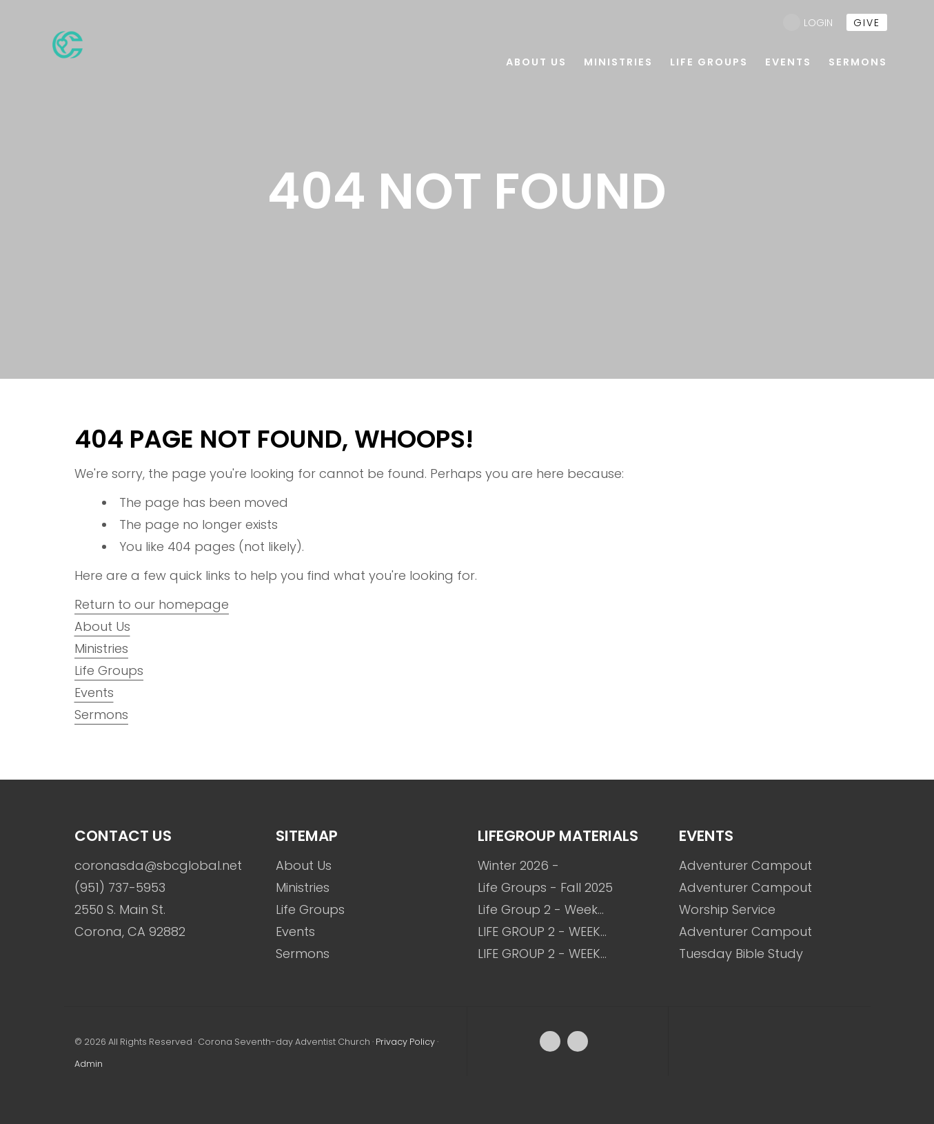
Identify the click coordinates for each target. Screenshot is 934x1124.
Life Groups (108, 670)
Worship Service (727, 909)
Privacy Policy (405, 1042)
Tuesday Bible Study (741, 953)
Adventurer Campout (745, 865)
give (866, 23)
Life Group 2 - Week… (541, 909)
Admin (88, 1064)
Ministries (101, 648)
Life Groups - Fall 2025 (545, 887)
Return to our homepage (151, 604)
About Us (102, 626)
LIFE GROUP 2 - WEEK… (542, 931)
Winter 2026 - (518, 865)
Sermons (101, 714)
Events (94, 692)
